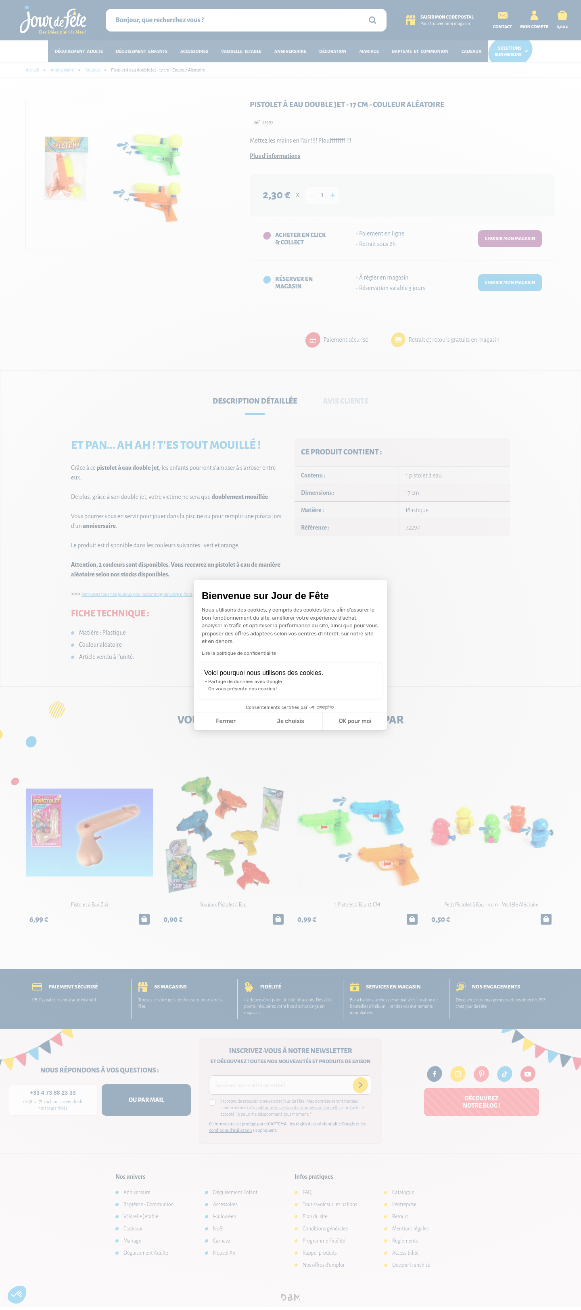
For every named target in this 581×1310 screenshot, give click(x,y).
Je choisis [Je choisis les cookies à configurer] (290, 721)
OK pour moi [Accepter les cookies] (355, 721)
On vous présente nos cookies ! (243, 689)
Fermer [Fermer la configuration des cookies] (226, 721)
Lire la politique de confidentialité (239, 653)
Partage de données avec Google (245, 681)
